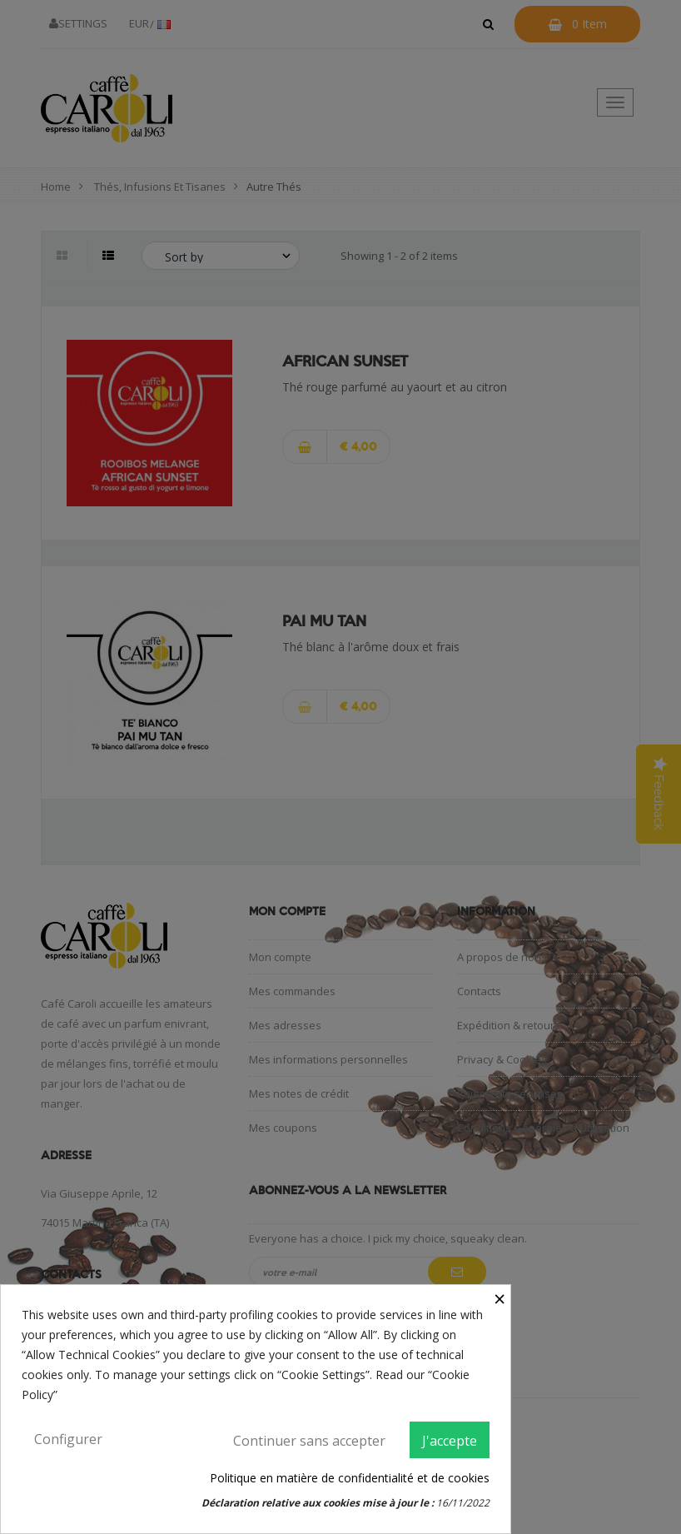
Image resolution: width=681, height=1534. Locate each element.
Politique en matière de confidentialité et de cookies (350, 1478)
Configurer (68, 1439)
